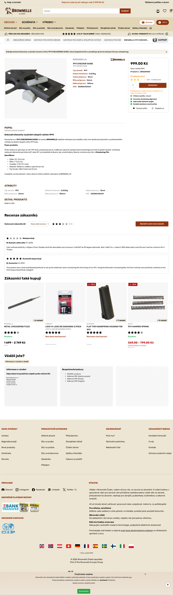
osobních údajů (89, 583)
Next (171, 302)
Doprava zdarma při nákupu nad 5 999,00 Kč (83, 2)
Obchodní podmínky (115, 441)
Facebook (38, 489)
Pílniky (6, 345)
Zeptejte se (158, 108)
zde (130, 577)
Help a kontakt (12, 2)
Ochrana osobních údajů (160, 453)
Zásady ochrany (78, 583)
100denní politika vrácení (157, 2)
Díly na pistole (39, 28)
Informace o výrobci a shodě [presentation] (16, 361)
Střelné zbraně (10, 28)
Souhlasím (84, 591)
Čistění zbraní (124, 28)
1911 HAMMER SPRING (138, 326)
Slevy (164, 22)
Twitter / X (69, 489)
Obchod (9, 22)
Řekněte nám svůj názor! (152, 224)
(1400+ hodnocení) (94, 34)
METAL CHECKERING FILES (17, 326)
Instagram (22, 489)
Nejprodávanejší (9, 441)
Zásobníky (69, 28)
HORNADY (48, 324)
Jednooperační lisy (50, 344)
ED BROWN (90, 324)
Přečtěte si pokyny (74, 374)
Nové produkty (8, 447)
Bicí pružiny (131, 347)
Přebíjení (80, 28)
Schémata (28, 22)
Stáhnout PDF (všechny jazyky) (78, 376)
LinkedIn (54, 489)
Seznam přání (165, 11)
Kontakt (152, 447)
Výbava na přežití (74, 459)
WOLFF (130, 324)
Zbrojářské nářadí (108, 28)
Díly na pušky (24, 28)
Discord (7, 489)
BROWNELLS (80, 59)
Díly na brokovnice (55, 28)
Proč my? (110, 436)
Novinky (5, 459)
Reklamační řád (113, 447)
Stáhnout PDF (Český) (75, 379)
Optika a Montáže (139, 28)
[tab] (16, 361)
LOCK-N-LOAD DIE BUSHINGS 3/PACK (63, 326)
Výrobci (48, 22)
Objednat (152, 85)
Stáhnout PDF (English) (76, 381)
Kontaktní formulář (157, 436)
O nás (151, 441)
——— (150, 27)
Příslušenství (92, 28)
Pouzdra (89, 344)
